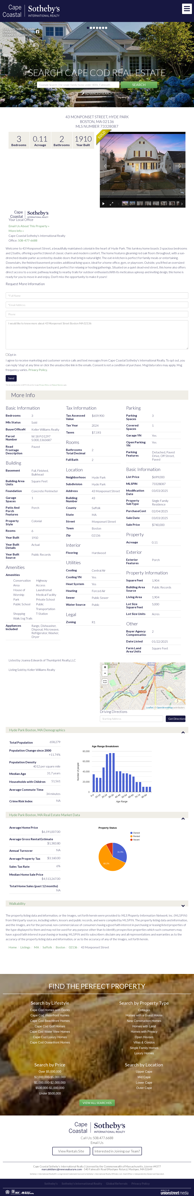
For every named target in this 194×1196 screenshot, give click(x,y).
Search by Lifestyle (50, 1003)
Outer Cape (144, 1088)
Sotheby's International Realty (81, 1183)
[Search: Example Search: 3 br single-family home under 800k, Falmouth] (78, 84)
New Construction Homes (144, 1020)
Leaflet (149, 707)
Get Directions (176, 718)
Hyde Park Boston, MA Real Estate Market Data (44, 815)
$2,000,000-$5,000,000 (50, 1077)
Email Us (9, 32)
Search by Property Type (144, 1003)
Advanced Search (98, 93)
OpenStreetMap (165, 707)
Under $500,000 (50, 1093)
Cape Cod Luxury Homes (50, 1037)
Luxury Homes (144, 1053)
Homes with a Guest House (144, 1015)
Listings (25, 947)
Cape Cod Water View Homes (50, 1031)
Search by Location (144, 1064)
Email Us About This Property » (29, 226)
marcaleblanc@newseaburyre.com (62, 1169)
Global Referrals (117, 1183)
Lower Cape (144, 1082)
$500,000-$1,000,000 (49, 1088)
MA (36, 947)
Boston (60, 947)
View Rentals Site (71, 1151)
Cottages (144, 1010)
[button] (139, 84)
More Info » (16, 230)
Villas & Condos (144, 1042)
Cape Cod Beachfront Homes (50, 1020)
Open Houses (144, 1037)
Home (13, 947)
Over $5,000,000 (50, 1071)
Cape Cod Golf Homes (50, 1026)
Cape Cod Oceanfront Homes (50, 1042)
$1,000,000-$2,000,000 (50, 1082)
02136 (73, 947)
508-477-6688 (27, 240)
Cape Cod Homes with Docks (50, 1010)
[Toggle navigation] (187, 8)
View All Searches (97, 1102)
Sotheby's (50, 1183)
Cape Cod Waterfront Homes (50, 1015)
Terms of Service (57, 385)
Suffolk (47, 947)
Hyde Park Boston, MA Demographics (37, 730)
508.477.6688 (25, 29)
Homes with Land (144, 1026)
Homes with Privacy (144, 1031)
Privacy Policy (37, 370)
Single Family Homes (144, 1048)
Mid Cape (144, 1077)
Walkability (17, 903)
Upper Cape (144, 1071)
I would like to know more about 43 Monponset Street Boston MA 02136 (97, 334)
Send (11, 378)
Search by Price (49, 1064)
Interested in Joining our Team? (117, 1151)
